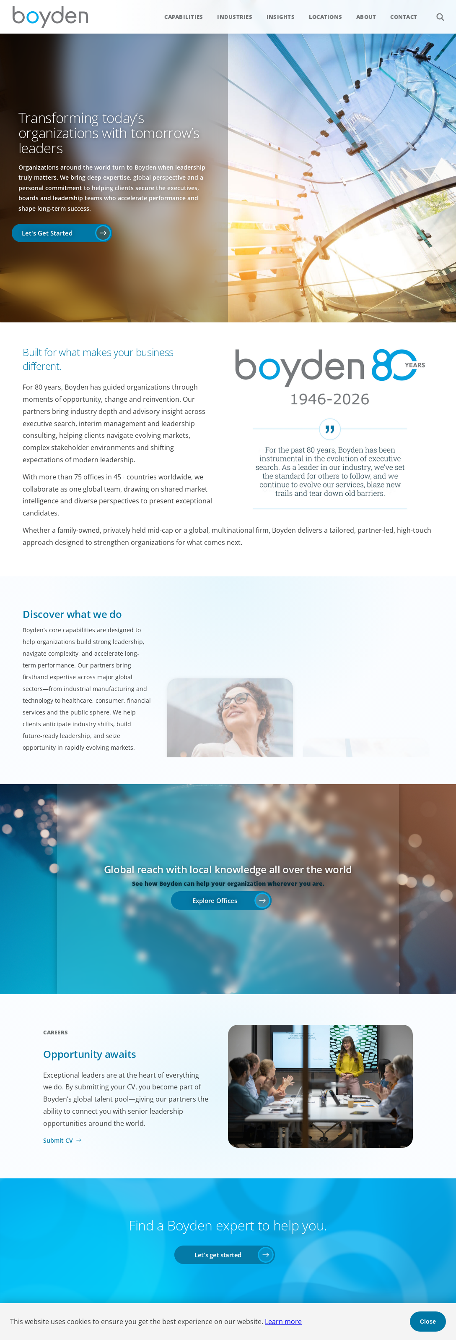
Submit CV (58, 1140)
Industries (234, 17)
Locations (325, 17)
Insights (281, 17)
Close (428, 1321)
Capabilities (183, 17)
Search (435, 12)
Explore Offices (214, 900)
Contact (403, 17)
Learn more (283, 1321)
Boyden (50, 17)
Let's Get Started (47, 233)
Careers (55, 1032)
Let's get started (217, 1255)
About (366, 17)
